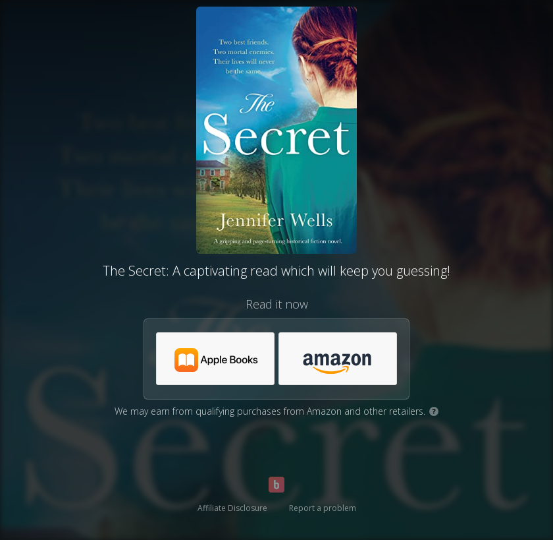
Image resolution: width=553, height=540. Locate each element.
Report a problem (322, 508)
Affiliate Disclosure (232, 508)
